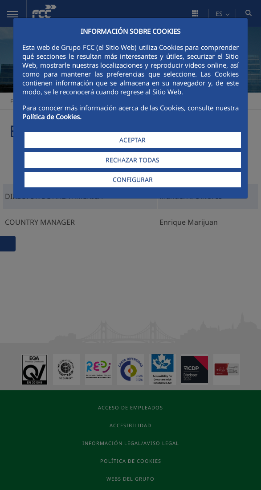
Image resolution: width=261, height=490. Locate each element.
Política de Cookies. (52, 116)
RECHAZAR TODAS (132, 160)
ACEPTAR (132, 140)
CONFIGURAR (133, 179)
